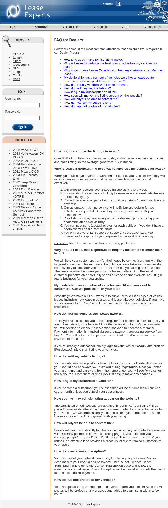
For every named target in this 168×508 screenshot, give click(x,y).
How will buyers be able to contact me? (91, 99)
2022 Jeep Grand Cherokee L (25, 184)
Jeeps (17, 72)
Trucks (17, 75)
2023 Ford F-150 (25, 168)
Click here (61, 243)
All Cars (18, 54)
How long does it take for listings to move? (94, 59)
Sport (17, 61)
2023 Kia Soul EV (25, 200)
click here (87, 324)
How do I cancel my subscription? (88, 102)
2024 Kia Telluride (25, 203)
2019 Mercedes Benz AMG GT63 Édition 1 (28, 219)
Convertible (21, 64)
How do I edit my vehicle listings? (87, 88)
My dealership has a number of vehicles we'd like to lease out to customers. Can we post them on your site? (109, 79)
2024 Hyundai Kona (27, 164)
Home (109, 3)
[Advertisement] (72, 126)
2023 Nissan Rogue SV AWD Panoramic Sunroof (27, 210)
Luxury (17, 57)
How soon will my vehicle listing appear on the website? (103, 95)
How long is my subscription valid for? (90, 92)
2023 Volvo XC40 (25, 150)
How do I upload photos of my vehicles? (92, 106)
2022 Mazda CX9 (25, 160)
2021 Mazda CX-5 (26, 171)
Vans (16, 79)
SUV (16, 68)
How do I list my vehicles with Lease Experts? (96, 84)
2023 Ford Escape (26, 189)
